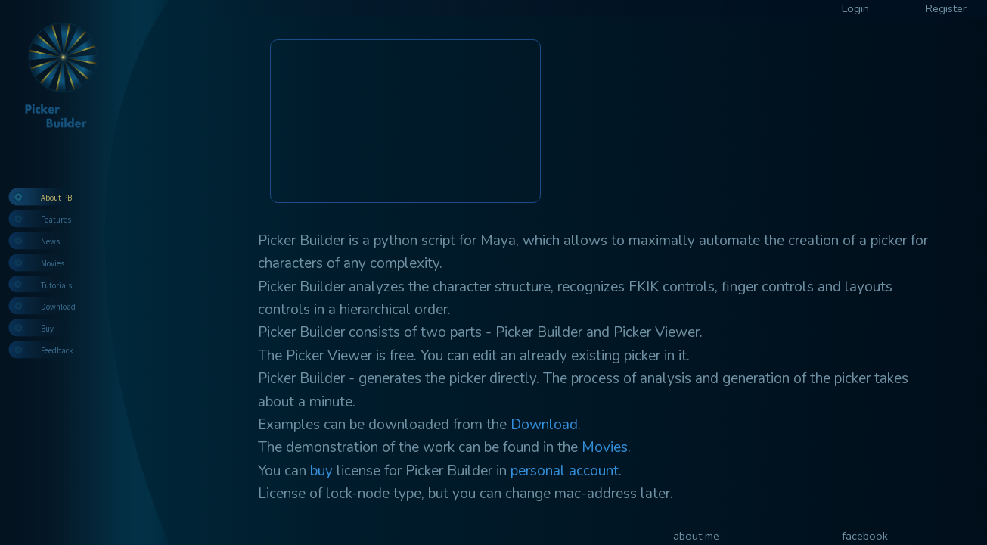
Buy (47, 328)
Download (58, 306)
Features (56, 219)
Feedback (57, 350)
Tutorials (56, 285)
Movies (52, 263)
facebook (865, 535)
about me (696, 535)
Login (855, 8)
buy (321, 471)
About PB (56, 197)
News (50, 241)
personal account (565, 471)
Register (946, 8)
